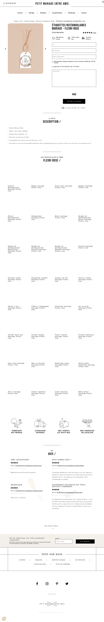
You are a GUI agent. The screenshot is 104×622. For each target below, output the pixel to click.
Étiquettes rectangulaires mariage (45, 21)
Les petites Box (57, 12)
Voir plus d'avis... (52, 528)
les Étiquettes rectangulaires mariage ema (69, 493)
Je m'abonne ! (85, 542)
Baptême (43, 12)
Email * (57, 539)
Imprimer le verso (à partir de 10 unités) (66, 66)
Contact (84, 12)
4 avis (94, 32)
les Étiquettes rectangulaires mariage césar (29, 466)
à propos (22, 561)
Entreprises (71, 12)
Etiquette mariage (29, 21)
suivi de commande (63, 565)
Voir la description (58, 32)
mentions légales (58, 561)
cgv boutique (80, 561)
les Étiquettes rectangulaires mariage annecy (29, 491)
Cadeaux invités (18, 21)
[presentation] (5, 49)
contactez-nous (40, 565)
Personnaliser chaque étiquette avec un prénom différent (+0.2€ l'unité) (74, 62)
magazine (38, 561)
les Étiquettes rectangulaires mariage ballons (70, 466)
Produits (20, 12)
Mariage (31, 12)
